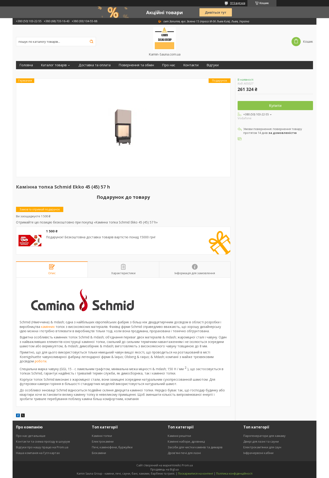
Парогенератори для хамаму (264, 436)
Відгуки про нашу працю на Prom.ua (42, 447)
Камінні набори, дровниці (186, 441)
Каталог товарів (54, 65)
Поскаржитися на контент (195, 473)
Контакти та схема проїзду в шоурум (43, 441)
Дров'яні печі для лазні (184, 453)
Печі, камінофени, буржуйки (112, 447)
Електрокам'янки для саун (262, 447)
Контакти (191, 65)
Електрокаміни (103, 441)
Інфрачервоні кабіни (258, 453)
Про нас (168, 65)
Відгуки (213, 65)
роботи (40, 361)
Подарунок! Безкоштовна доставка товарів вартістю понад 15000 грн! (100, 237)
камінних (48, 326)
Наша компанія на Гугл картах (38, 453)
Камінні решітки (179, 436)
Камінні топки (102, 436)
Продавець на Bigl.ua (164, 469)
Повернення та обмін (136, 65)
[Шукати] (91, 41)
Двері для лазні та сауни (261, 441)
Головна (26, 65)
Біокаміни (99, 453)
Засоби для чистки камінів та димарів (195, 447)
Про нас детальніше (30, 436)
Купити (275, 106)
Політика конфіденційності (234, 473)
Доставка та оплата (95, 65)
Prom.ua (187, 465)
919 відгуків (237, 3)
